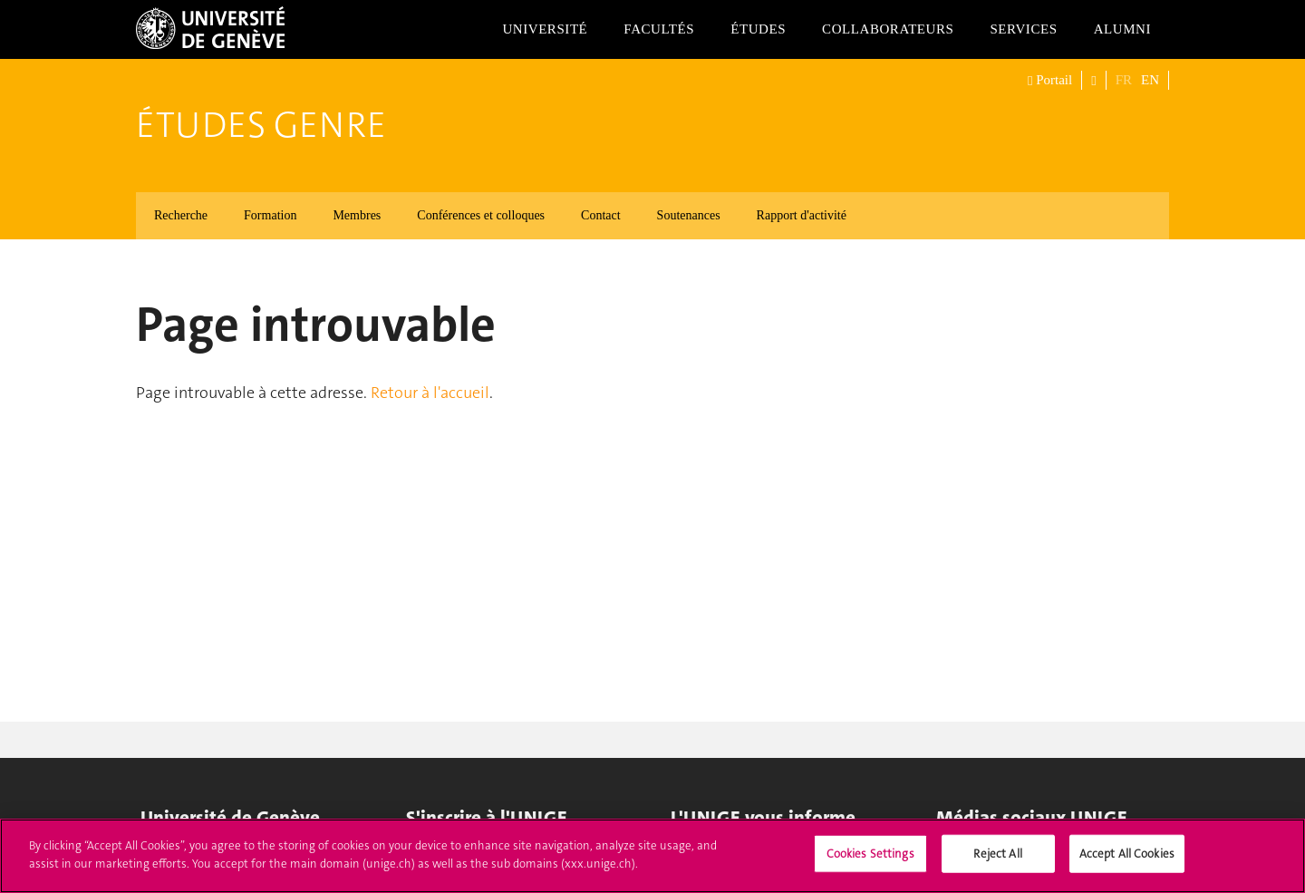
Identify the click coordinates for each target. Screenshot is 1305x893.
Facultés (659, 29)
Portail (1050, 81)
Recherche (181, 215)
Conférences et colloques (481, 215)
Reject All (997, 861)
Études (758, 29)
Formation (270, 215)
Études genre (261, 125)
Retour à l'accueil (430, 392)
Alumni (1122, 29)
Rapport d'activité (801, 215)
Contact (601, 215)
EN (1150, 80)
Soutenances (688, 215)
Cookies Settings (870, 861)
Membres (357, 215)
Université (544, 29)
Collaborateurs (887, 29)
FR (1124, 80)
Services (1023, 29)
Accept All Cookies (1126, 861)
